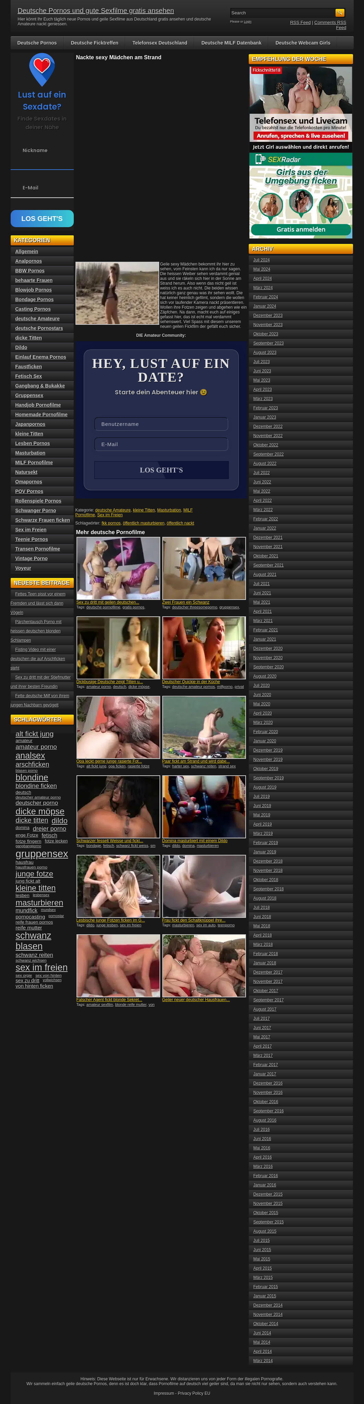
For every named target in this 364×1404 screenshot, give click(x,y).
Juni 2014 (262, 1333)
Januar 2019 (265, 852)
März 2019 (263, 833)
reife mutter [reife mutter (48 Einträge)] (29, 928)
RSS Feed (300, 22)
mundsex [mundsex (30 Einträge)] (48, 910)
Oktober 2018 (266, 879)
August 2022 (265, 463)
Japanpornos (30, 424)
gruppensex (229, 607)
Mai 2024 (262, 269)
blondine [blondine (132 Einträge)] (32, 777)
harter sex (180, 766)
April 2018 (263, 935)
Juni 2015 (262, 1249)
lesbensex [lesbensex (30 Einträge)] (41, 895)
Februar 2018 (266, 953)
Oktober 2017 (266, 990)
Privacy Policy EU (194, 1393)
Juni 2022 (262, 482)
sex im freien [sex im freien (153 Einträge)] (42, 967)
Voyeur (23, 568)
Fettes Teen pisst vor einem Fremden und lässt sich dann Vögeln (38, 603)
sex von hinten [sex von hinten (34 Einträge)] (48, 975)
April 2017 (263, 1046)
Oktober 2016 (266, 1101)
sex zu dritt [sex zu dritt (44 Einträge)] (27, 980)
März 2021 (263, 620)
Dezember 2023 (268, 315)
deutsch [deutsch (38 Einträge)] (23, 792)
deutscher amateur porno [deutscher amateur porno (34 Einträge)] (38, 797)
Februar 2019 (266, 842)
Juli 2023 (262, 361)
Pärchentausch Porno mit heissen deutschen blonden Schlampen (36, 631)
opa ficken (117, 766)
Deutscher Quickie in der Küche (191, 681)
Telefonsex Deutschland (159, 43)
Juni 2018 (262, 916)
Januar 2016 (265, 1185)
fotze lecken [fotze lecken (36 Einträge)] (56, 841)
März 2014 (263, 1360)
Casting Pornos (33, 309)
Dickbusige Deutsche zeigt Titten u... (110, 681)
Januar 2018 (265, 963)
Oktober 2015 (266, 1212)
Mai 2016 (262, 1148)
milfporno (225, 687)
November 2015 (268, 1203)
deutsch (120, 687)
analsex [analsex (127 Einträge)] (30, 755)
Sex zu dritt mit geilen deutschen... (108, 602)
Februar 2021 (266, 630)
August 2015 (265, 1231)
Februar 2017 (266, 1064)
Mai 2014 (262, 1342)
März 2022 (263, 509)
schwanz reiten (203, 766)
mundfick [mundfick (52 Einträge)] (27, 910)
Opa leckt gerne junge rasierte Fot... (109, 761)
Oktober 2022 (266, 445)
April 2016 (263, 1157)
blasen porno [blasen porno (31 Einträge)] (27, 770)
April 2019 (263, 824)
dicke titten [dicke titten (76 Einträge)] (32, 820)
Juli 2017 (262, 1018)
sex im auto (205, 925)
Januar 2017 (265, 1074)
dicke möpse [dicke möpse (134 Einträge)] (40, 811)
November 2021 (268, 546)
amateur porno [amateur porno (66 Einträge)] (36, 746)
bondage (93, 845)
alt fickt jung (96, 766)
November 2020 (268, 657)
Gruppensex (29, 395)
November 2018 (268, 870)
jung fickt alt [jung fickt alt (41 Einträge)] (28, 881)
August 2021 (265, 574)
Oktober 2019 (266, 768)
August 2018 (265, 898)
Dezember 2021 (268, 537)
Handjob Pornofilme (38, 405)
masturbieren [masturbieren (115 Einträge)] (39, 902)
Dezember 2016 (268, 1083)
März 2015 (263, 1277)
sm (152, 845)
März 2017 (263, 1055)
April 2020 (263, 713)
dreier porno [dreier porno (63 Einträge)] (49, 828)
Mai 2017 (262, 1037)
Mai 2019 (262, 815)
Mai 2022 (262, 491)
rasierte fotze (139, 766)
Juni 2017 (262, 1027)
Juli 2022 (262, 472)
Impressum (164, 1393)
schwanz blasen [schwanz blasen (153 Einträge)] (33, 941)
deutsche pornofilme (103, 607)
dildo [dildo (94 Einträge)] (60, 820)
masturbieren (208, 845)
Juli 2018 (262, 907)
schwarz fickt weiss (132, 845)
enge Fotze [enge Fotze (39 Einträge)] (27, 835)
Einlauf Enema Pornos (41, 357)
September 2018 (269, 889)
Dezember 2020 (268, 648)
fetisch (108, 845)
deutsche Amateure (113, 510)
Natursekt (26, 472)
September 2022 (269, 454)
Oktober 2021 (266, 556)
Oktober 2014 (266, 1323)
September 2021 (269, 565)
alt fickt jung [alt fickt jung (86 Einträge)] (35, 734)
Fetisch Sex (28, 376)
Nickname (35, 150)
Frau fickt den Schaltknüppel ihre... (194, 920)
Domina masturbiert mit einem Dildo (195, 840)
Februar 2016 (266, 1175)
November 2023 (268, 324)
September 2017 (269, 1000)
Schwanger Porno (35, 510)
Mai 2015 (262, 1259)
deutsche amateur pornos (193, 687)
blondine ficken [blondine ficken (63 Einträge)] (36, 786)
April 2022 (263, 500)
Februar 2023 (266, 408)
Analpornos (28, 261)
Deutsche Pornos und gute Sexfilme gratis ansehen (96, 10)
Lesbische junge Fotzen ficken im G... (111, 920)
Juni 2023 (262, 371)
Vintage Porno (31, 558)
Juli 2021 (262, 583)
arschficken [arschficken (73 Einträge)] (32, 764)
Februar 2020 (266, 731)
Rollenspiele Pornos (38, 501)
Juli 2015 (262, 1240)
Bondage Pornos (34, 299)
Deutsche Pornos (37, 43)
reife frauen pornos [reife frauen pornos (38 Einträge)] (34, 922)
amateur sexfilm (99, 1004)
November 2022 (268, 435)
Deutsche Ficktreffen (94, 43)
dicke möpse (139, 687)
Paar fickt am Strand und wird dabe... (196, 761)
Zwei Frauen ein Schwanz (186, 602)
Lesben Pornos (32, 443)
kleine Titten (144, 510)
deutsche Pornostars (39, 328)
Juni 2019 (262, 805)
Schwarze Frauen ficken (42, 520)
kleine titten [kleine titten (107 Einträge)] (36, 888)
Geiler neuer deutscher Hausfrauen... (196, 999)
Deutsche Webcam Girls (302, 43)
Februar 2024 (266, 297)
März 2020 (263, 722)
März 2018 (263, 944)
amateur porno (98, 687)
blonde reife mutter (130, 1004)
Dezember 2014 (268, 1305)
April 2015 (263, 1268)
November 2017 (268, 981)
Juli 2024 (262, 260)
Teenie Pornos (31, 539)
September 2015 (269, 1222)
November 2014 (268, 1314)
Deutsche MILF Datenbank (231, 43)
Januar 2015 (265, 1296)
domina (188, 845)
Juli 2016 (262, 1129)
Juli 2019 (262, 796)
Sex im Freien (110, 515)
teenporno (226, 925)
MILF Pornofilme (34, 462)
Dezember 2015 (268, 1194)
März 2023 (263, 398)
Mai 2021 (262, 602)
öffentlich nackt (180, 523)
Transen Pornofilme (37, 549)
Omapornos (29, 481)
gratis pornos (133, 607)
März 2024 (263, 287)
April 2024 (263, 278)
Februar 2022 (266, 519)
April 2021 (263, 611)
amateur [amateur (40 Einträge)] (24, 740)
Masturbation (169, 510)
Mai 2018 (262, 926)
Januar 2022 (265, 528)
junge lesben (107, 925)
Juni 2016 (262, 1138)
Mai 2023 (262, 380)
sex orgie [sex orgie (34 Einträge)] (24, 975)
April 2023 (263, 389)
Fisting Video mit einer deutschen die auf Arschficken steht (38, 658)
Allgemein (26, 251)
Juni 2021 (262, 593)
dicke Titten (28, 338)
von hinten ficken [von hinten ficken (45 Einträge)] (34, 986)
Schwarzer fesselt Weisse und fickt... (110, 840)
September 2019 (269, 778)
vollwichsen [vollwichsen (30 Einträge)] (52, 980)
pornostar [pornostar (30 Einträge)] (56, 916)
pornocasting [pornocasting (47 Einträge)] (30, 917)
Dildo (21, 347)
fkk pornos (111, 523)
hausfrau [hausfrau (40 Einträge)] (25, 862)
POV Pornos (29, 491)
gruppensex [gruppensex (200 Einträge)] (42, 853)
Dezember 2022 (268, 426)
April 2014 (263, 1351)
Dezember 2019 (268, 750)
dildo (176, 845)
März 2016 (263, 1166)
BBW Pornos (30, 270)
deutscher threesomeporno (194, 607)
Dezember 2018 (268, 861)
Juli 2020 (262, 685)
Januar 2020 (265, 741)
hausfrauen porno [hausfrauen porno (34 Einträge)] (31, 867)
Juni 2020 (262, 694)
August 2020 (265, 676)
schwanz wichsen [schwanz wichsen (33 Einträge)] (31, 960)
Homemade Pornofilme (41, 414)
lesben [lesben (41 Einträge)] (23, 895)
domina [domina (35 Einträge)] (23, 827)
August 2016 (265, 1120)
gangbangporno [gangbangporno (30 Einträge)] (29, 846)
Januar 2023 (265, 417)
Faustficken (28, 366)
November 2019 (268, 759)
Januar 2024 (265, 306)
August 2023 (265, 352)
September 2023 (269, 343)
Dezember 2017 (268, 972)
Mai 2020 (262, 704)
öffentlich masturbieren (143, 523)
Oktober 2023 (266, 334)
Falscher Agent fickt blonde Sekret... (109, 999)
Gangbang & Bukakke (40, 386)
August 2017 (265, 1009)
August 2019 (265, 787)
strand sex (227, 766)
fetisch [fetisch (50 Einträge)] (49, 835)
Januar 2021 (265, 639)
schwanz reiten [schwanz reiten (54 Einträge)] (34, 955)
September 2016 (269, 1111)
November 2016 (268, 1092)
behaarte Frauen (34, 280)
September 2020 (269, 667)
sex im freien (130, 925)
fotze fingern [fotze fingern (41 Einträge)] (29, 841)
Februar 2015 (266, 1286)
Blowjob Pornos (33, 290)
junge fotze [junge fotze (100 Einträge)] (35, 874)
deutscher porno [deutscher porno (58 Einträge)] (37, 803)
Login (247, 21)
